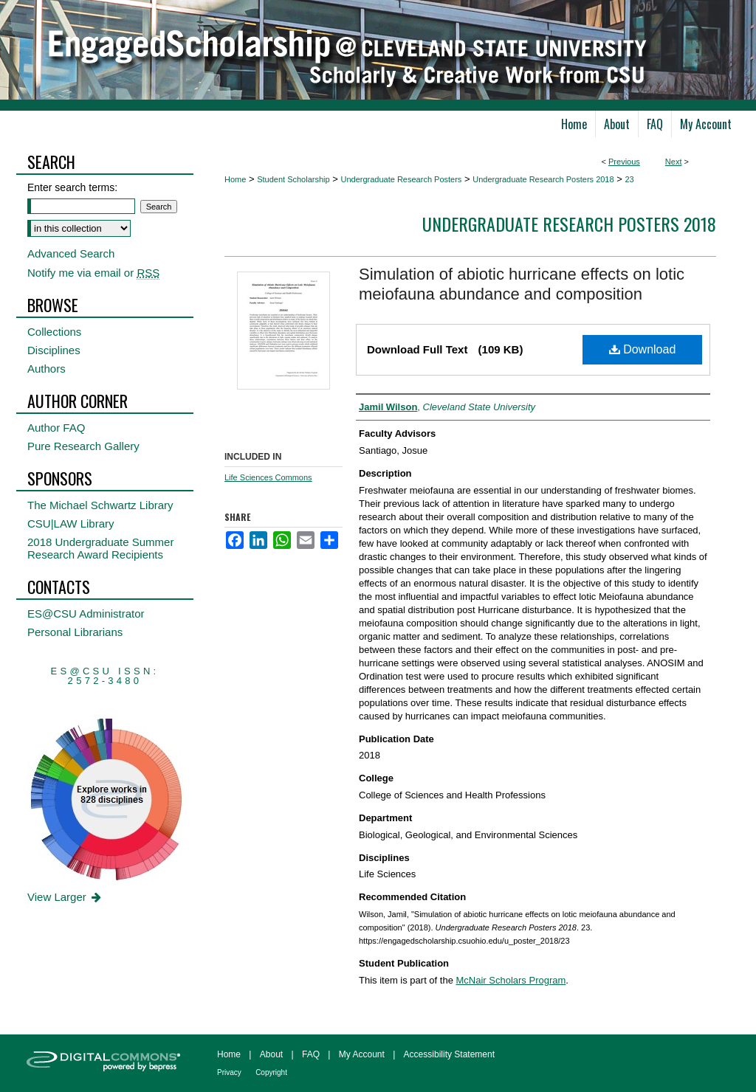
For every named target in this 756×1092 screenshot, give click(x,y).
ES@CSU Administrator (86, 613)
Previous (624, 161)
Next (673, 161)
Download (642, 349)
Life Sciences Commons (268, 477)
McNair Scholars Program (511, 980)
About (271, 1054)
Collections (54, 331)
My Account (362, 1054)
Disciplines (53, 350)
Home (235, 179)
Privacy (229, 1072)
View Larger (65, 897)
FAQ (311, 1054)
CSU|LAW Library (70, 523)
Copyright (271, 1072)
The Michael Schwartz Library (100, 505)
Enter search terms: (72, 187)
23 (629, 179)
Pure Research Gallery (83, 446)
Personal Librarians (75, 632)
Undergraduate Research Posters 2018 (543, 179)
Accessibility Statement (449, 1054)
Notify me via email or (93, 272)
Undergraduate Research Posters (400, 179)
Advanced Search (70, 253)
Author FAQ (56, 427)
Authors (46, 368)
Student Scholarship (293, 179)
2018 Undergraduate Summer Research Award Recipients (100, 548)
